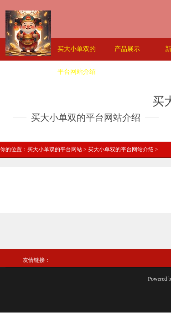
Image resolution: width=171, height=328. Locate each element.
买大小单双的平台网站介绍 (76, 60)
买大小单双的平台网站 (54, 149)
